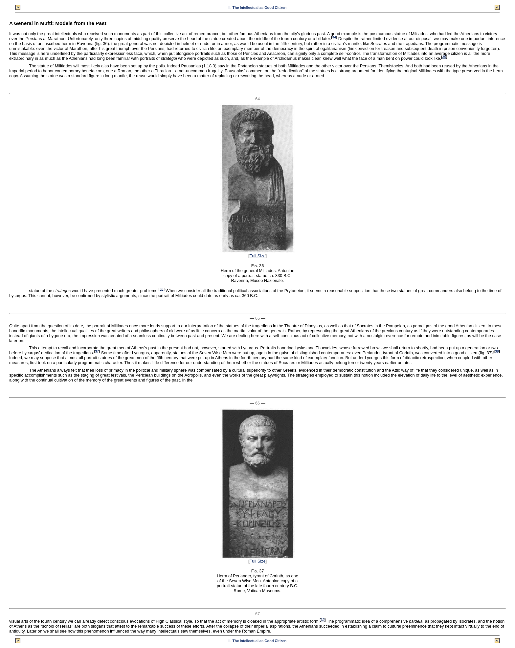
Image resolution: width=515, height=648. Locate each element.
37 (97, 351)
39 (323, 619)
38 (497, 351)
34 (334, 37)
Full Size (257, 255)
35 (444, 57)
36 (161, 289)
